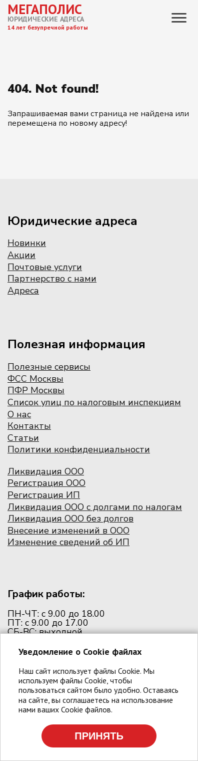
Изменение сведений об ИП (69, 542)
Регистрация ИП (44, 495)
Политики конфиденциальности (79, 449)
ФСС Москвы (36, 379)
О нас (19, 414)
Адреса (23, 291)
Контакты (29, 426)
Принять (99, 735)
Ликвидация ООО (46, 471)
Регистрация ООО (47, 483)
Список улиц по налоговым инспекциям (94, 402)
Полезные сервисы (49, 367)
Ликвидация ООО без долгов (71, 519)
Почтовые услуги (45, 267)
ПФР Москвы (36, 390)
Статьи (23, 438)
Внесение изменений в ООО (69, 531)
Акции (22, 255)
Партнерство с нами (52, 279)
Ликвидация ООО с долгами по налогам (95, 507)
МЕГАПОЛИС (45, 9)
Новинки (27, 243)
